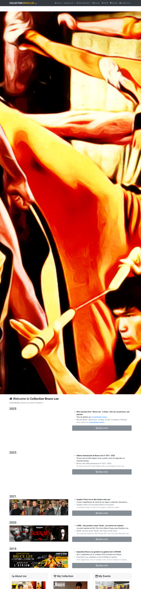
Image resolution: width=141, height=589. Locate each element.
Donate (114, 3)
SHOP (105, 3)
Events (96, 3)
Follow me (124, 3)
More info (102, 428)
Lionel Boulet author (96, 422)
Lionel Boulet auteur (99, 417)
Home (58, 3)
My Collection (82, 3)
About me (68, 3)
